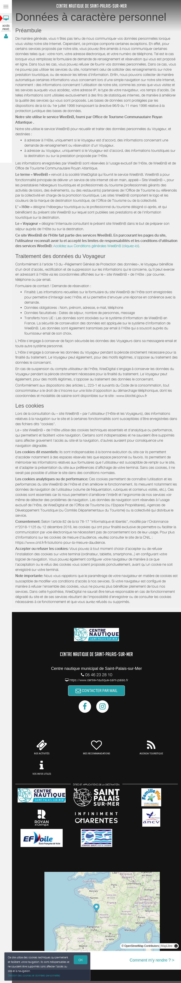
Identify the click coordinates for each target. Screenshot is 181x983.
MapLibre (166, 946)
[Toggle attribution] (176, 946)
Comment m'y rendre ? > (152, 960)
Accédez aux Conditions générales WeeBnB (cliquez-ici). (96, 246)
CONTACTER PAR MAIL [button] (96, 690)
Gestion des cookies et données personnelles (33, 976)
